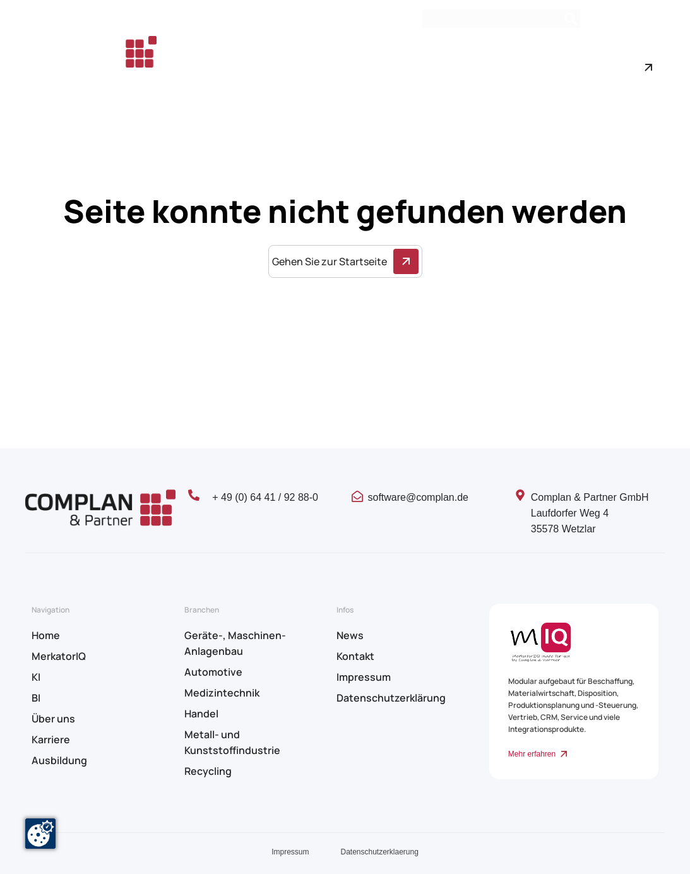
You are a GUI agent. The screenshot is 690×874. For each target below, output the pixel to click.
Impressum (363, 677)
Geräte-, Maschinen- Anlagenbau (235, 643)
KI (36, 677)
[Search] (570, 18)
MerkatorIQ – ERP (265, 54)
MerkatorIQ (59, 656)
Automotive (213, 672)
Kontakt (648, 19)
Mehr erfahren (532, 754)
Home (189, 54)
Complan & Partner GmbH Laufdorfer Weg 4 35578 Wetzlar (590, 513)
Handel (201, 714)
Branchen (415, 54)
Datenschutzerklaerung (379, 851)
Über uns (480, 54)
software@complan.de (418, 497)
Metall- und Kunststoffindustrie (232, 742)
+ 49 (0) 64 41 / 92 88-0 (265, 497)
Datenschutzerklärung (391, 698)
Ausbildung (252, 81)
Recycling (208, 771)
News (605, 19)
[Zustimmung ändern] (40, 833)
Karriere (194, 81)
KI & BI (348, 54)
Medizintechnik (221, 693)
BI (36, 698)
